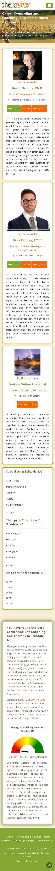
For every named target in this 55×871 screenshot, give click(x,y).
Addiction (10, 492)
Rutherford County (36, 699)
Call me (26, 108)
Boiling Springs (13, 551)
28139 (9, 582)
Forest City (11, 539)
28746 (9, 592)
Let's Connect (14, 108)
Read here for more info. (27, 861)
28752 (9, 603)
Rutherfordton (13, 533)
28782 (9, 598)
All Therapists (12, 480)
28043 (9, 587)
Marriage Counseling (16, 486)
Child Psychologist (14, 504)
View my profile (39, 108)
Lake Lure (11, 545)
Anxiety (9, 498)
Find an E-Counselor (27, 404)
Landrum (10, 557)
